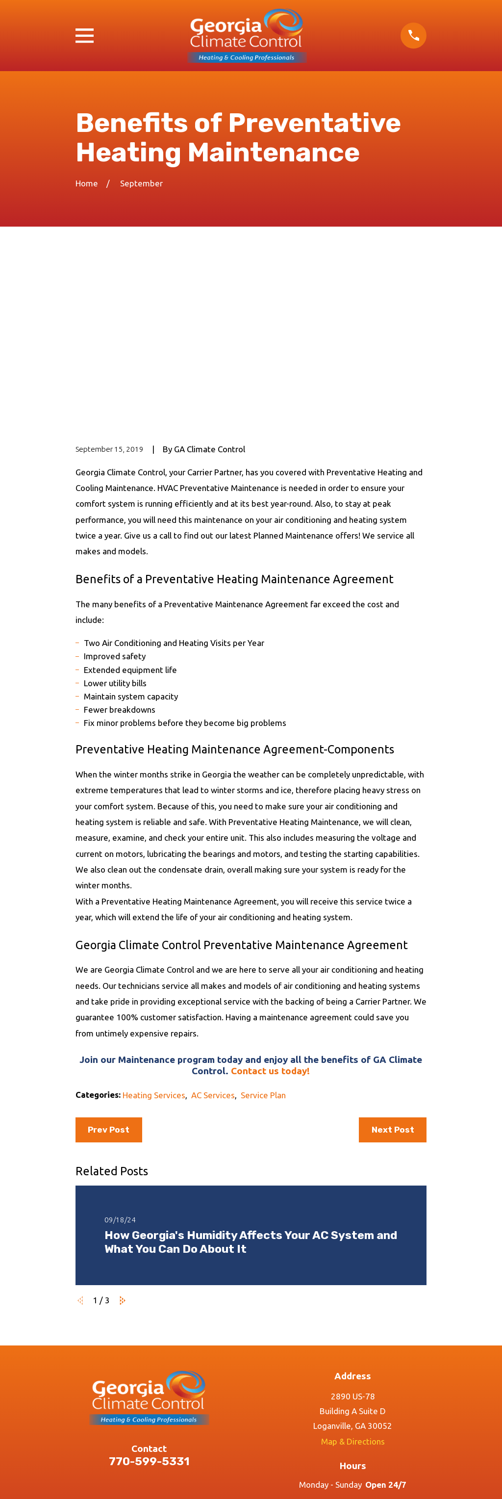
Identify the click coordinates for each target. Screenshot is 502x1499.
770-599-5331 (149, 1310)
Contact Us (149, 1438)
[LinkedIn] (399, 1382)
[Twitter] (376, 1382)
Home (149, 1381)
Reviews (149, 1419)
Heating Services (154, 944)
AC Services (213, 944)
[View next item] (122, 1149)
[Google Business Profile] (307, 1382)
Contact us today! (270, 919)
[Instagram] (353, 1382)
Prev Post (108, 978)
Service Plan (263, 944)
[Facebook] (330, 1382)
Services (149, 1400)
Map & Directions (353, 1290)
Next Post (393, 978)
